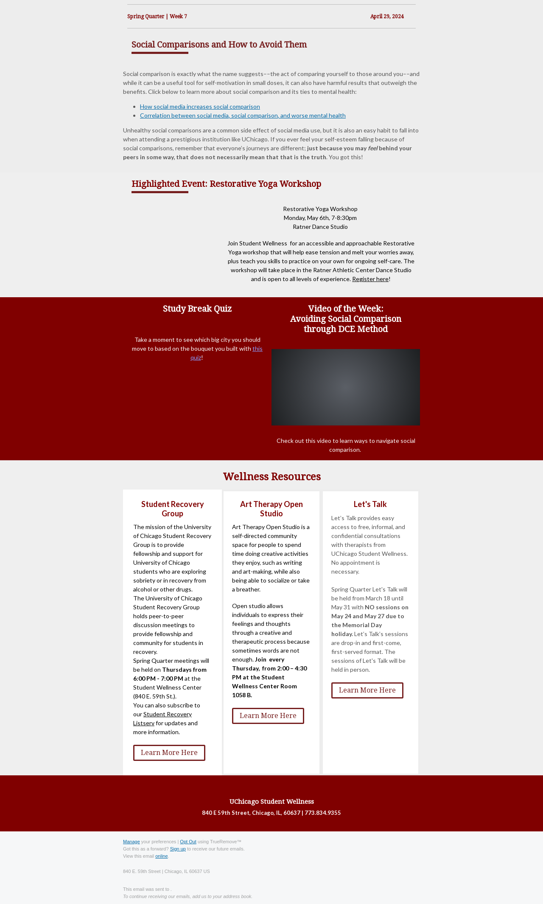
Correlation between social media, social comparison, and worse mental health (243, 115)
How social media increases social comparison (200, 106)
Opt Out (188, 841)
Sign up (178, 848)
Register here (370, 278)
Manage (131, 841)
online (161, 856)
